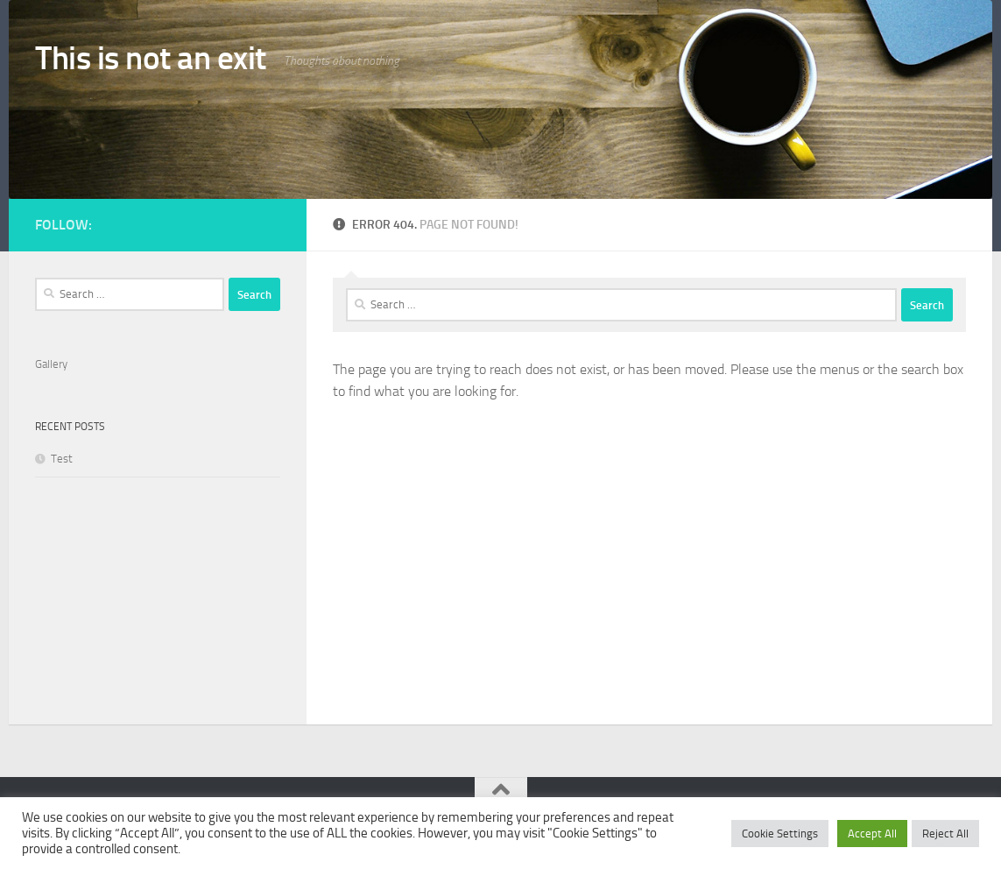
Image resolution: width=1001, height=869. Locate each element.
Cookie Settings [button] (780, 833)
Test (62, 458)
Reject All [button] (945, 833)
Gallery (51, 364)
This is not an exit (150, 58)
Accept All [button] (872, 833)
